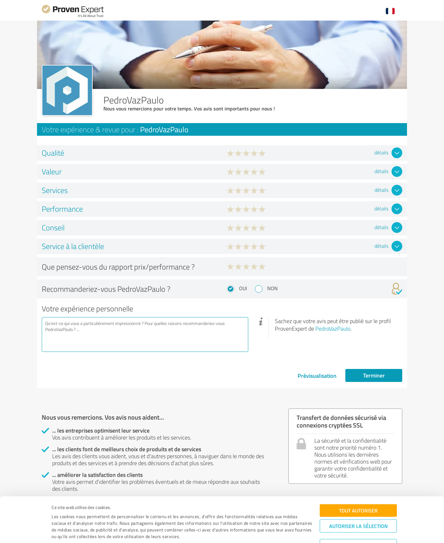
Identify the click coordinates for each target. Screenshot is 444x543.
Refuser (358, 522)
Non (272, 288)
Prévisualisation (317, 375)
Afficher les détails (275, 531)
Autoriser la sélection (358, 503)
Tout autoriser (358, 487)
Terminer (374, 375)
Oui (243, 288)
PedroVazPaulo (332, 328)
